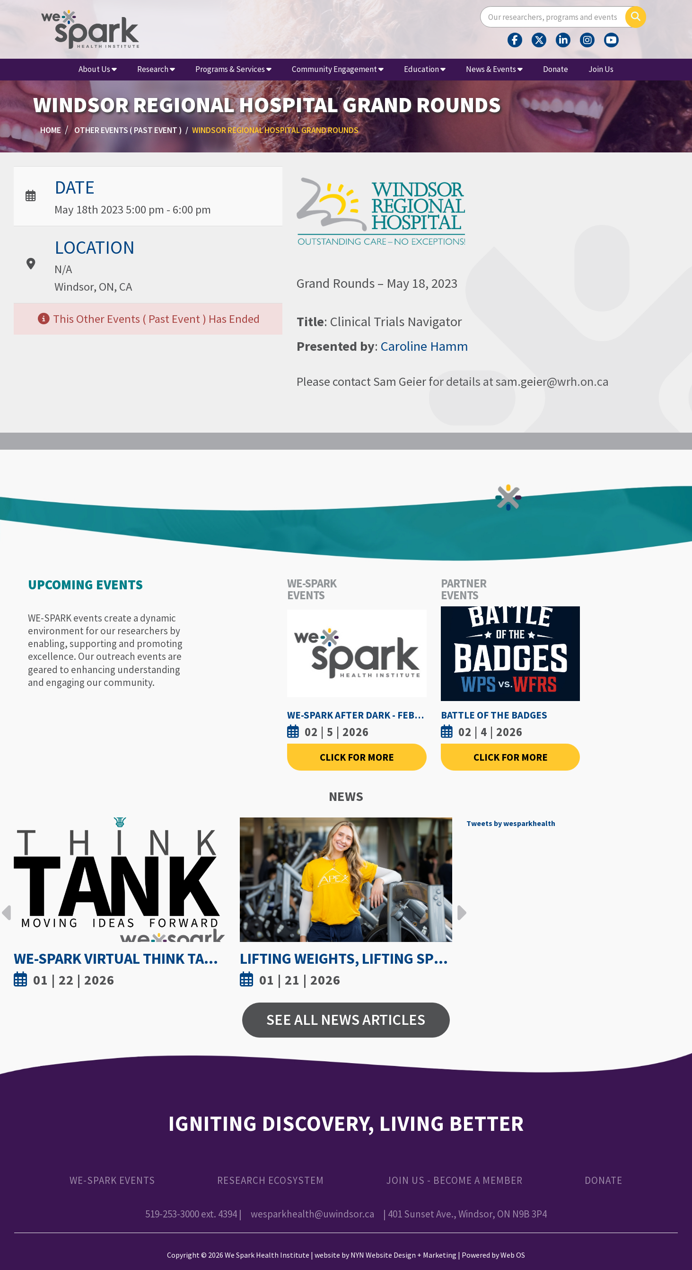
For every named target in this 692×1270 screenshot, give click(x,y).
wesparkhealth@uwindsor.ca (312, 1214)
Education (425, 69)
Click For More (357, 757)
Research (156, 69)
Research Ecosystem (270, 1180)
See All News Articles (345, 1019)
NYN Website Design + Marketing (403, 1255)
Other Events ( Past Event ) (128, 130)
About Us (98, 69)
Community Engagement (338, 69)
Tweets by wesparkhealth (510, 823)
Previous (6, 905)
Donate (555, 69)
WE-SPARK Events (112, 1180)
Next (459, 905)
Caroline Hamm (424, 346)
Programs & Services (233, 69)
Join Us (600, 69)
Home (50, 130)
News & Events (494, 69)
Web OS (512, 1255)
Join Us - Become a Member (454, 1180)
